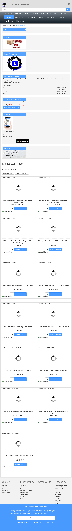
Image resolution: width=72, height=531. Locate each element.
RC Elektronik (52, 13)
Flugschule (20, 21)
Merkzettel (5, 490)
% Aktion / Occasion (22, 13)
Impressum (23, 485)
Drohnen (9, 17)
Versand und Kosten (26, 490)
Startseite (8, 13)
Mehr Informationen (20, 209)
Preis (8, 173)
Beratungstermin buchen (11, 107)
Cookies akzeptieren (36, 518)
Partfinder (60, 17)
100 (22, 173)
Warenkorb (5, 487)
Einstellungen (6, 492)
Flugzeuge (19, 17)
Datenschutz (23, 489)
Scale (63, 13)
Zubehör (41, 17)
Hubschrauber (38, 13)
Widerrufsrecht (24, 492)
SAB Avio (31, 17)
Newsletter (23, 496)
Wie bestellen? (24, 494)
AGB (21, 487)
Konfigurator (9, 21)
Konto (4, 489)
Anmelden (63, 4)
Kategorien (8, 29)
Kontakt (4, 485)
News (21, 498)
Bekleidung (50, 17)
